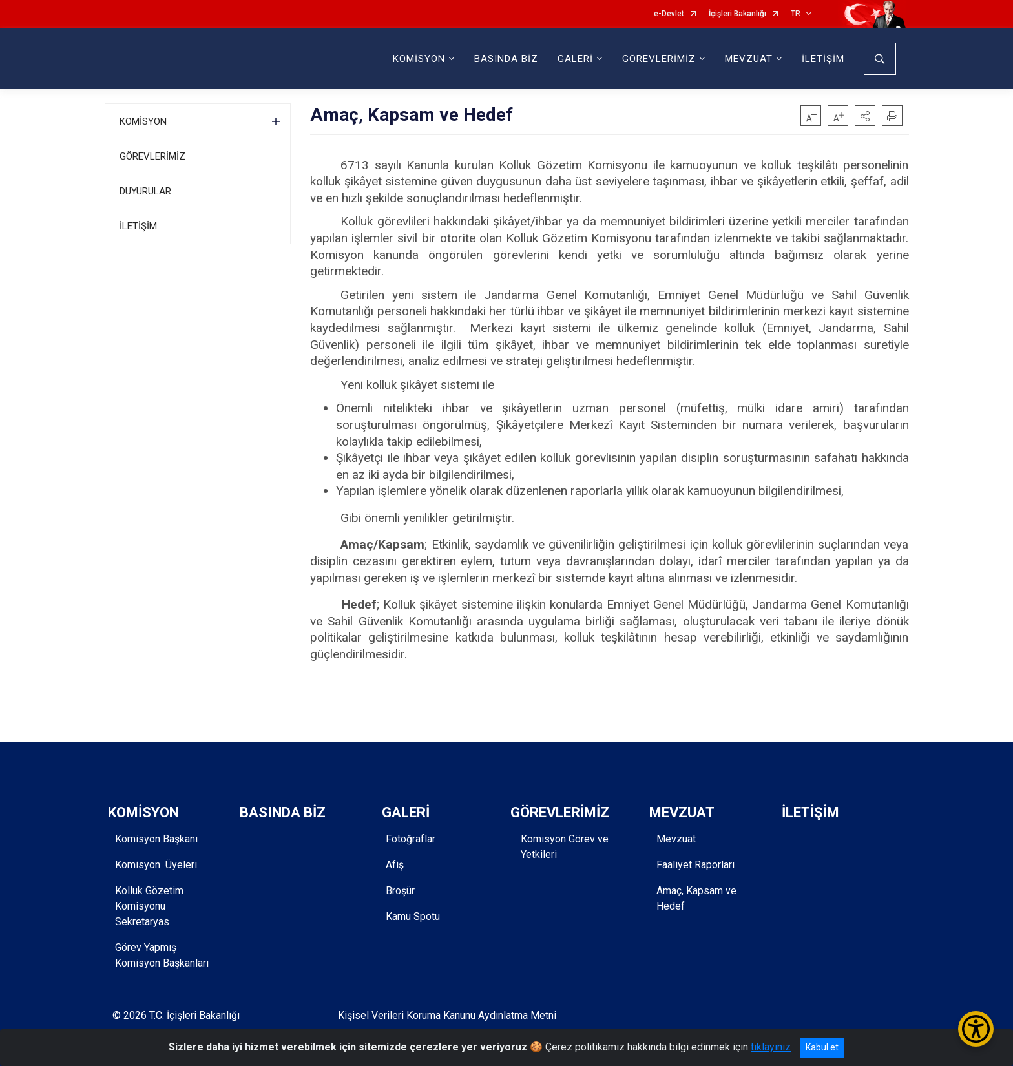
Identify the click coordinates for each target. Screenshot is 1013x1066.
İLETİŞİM (823, 59)
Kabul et (822, 1047)
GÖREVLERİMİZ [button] (659, 59)
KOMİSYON (143, 121)
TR (795, 14)
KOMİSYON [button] (419, 59)
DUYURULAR (145, 191)
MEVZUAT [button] (749, 59)
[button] (865, 115)
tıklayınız (771, 1047)
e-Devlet (669, 14)
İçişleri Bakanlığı (737, 14)
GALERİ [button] (575, 59)
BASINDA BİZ (506, 59)
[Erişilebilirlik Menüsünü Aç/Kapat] (976, 1029)
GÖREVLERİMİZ (152, 156)
